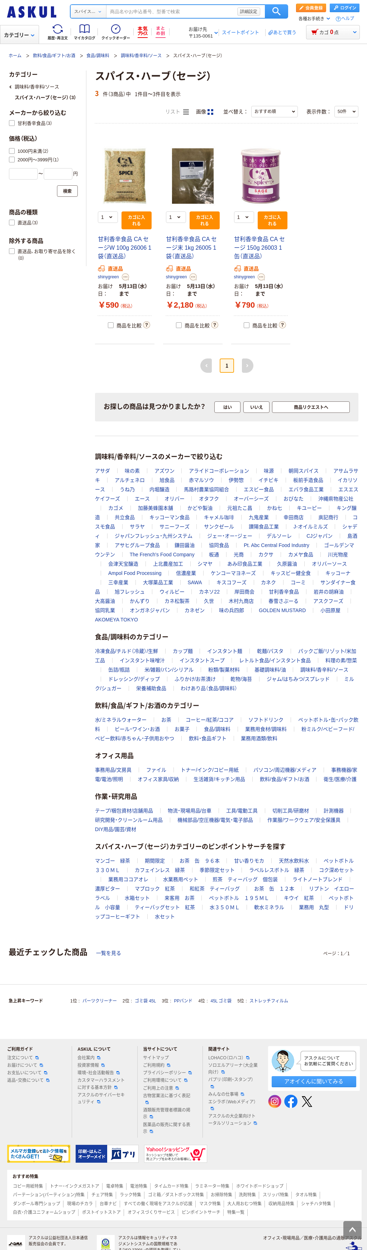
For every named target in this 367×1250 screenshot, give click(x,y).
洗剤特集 (247, 1194)
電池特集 (138, 1186)
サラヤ (137, 526)
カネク (268, 582)
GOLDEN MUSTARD (282, 610)
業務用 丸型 (314, 907)
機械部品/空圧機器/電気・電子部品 (215, 820)
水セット (165, 916)
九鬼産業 (259, 517)
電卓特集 (114, 1186)
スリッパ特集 (276, 1194)
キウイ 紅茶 (299, 898)
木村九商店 (241, 601)
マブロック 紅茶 (155, 889)
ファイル (156, 770)
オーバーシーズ (251, 499)
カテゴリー (19, 35)
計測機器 (334, 811)
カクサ (265, 554)
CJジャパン (319, 536)
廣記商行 (328, 517)
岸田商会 (244, 592)
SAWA (194, 582)
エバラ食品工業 (306, 489)
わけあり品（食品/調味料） (209, 688)
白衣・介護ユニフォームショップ (44, 1212)
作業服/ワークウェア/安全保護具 (303, 820)
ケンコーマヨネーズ (233, 573)
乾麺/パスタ (270, 651)
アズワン (164, 471)
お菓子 (182, 729)
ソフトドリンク (265, 720)
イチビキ (268, 480)
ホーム (15, 55)
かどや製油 (200, 508)
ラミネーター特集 (212, 1186)
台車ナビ (108, 1203)
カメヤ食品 (300, 554)
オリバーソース (329, 564)
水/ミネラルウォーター (121, 720)
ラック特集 (130, 1194)
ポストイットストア (101, 1212)
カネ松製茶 (177, 601)
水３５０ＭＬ (225, 907)
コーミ (298, 582)
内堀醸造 (159, 489)
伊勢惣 (236, 480)
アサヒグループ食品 (137, 545)
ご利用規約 (156, 1065)
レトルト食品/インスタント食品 (275, 660)
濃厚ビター (107, 889)
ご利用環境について (165, 1080)
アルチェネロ (130, 480)
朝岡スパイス (304, 471)
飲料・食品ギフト (208, 738)
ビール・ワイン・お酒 (137, 729)
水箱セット (137, 898)
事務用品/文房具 (113, 770)
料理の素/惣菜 (341, 660)
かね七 (274, 508)
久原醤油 (287, 564)
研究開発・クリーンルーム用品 (129, 820)
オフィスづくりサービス (151, 1212)
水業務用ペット (180, 879)
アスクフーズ (328, 601)
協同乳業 (105, 610)
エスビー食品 (259, 489)
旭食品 (167, 480)
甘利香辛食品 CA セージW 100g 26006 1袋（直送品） (124, 247)
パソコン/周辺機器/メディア (284, 770)
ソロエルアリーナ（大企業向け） (233, 1069)
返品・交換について (28, 1080)
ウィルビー (172, 592)
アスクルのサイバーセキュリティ (101, 1098)
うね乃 (127, 489)
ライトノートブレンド (317, 879)
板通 (214, 554)
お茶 (166, 720)
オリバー (175, 499)
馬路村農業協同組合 (206, 489)
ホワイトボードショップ (259, 1186)
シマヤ (205, 564)
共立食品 (125, 517)
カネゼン (195, 610)
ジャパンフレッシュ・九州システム (153, 536)
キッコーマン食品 (169, 517)
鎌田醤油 (185, 545)
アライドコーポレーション (219, 471)
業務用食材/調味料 (266, 729)
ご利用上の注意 (161, 1088)
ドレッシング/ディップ (134, 679)
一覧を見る (108, 953)
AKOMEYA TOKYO (116, 619)
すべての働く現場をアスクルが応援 (158, 1203)
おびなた (293, 499)
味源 (269, 471)
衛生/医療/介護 (340, 779)
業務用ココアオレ (128, 879)
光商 (239, 554)
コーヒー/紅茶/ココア (210, 720)
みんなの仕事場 (226, 1094)
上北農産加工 (168, 564)
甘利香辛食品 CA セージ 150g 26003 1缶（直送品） (259, 247)
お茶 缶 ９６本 (200, 861)
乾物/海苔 (241, 679)
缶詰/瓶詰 (119, 670)
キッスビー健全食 (291, 573)
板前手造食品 (308, 480)
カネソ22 (209, 592)
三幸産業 (118, 582)
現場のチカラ (80, 1203)
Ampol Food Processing (135, 573)
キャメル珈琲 (219, 517)
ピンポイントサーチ (201, 1212)
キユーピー (309, 508)
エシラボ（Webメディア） (232, 1104)
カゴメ (115, 508)
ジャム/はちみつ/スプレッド (298, 679)
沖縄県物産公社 (335, 499)
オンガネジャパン (150, 610)
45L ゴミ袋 (221, 1001)
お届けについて (25, 1065)
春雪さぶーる (283, 601)
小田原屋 (330, 610)
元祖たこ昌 (239, 508)
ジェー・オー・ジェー (229, 536)
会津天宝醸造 (123, 564)
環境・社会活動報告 (98, 1072)
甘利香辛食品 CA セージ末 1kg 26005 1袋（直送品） (191, 247)
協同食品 (219, 545)
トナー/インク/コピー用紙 (210, 770)
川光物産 (338, 554)
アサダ (102, 471)
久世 (209, 601)
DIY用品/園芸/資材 (115, 829)
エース (142, 499)
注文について (23, 1057)
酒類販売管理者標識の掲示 (166, 1113)
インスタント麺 (224, 651)
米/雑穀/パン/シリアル (169, 670)
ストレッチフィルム (268, 1001)
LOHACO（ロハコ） (228, 1057)
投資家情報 (91, 1065)
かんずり (140, 601)
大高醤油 (105, 601)
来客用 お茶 (180, 898)
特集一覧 (235, 1212)
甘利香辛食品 (284, 592)
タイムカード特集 (171, 1186)
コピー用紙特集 (28, 1186)
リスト (177, 112)
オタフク (209, 499)
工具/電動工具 (242, 811)
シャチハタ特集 (316, 1203)
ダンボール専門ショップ (36, 1203)
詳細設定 (248, 11)
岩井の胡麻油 (329, 592)
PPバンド (183, 1001)
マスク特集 (210, 1203)
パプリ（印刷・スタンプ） (230, 1082)
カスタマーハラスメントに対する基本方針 (101, 1084)
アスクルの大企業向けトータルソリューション (232, 1120)
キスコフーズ (231, 582)
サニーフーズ (174, 526)
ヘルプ (347, 18)
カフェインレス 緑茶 (160, 870)
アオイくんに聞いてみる (313, 1081)
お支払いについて (27, 1072)
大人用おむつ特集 (244, 1203)
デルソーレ (279, 536)
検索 (276, 11)
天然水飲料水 (294, 861)
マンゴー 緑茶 (112, 861)
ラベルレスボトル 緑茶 (276, 870)
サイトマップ (156, 1057)
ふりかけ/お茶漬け (195, 679)
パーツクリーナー (99, 1001)
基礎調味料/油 (270, 670)
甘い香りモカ (249, 861)
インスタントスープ (202, 660)
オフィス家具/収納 (158, 779)
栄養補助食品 (151, 688)
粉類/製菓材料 (224, 670)
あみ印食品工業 (244, 564)
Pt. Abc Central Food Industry (276, 545)
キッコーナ (338, 573)
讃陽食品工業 (264, 526)
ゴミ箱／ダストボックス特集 (176, 1194)
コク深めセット (336, 870)
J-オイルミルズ (311, 526)
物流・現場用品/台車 (190, 811)
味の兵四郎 (231, 610)
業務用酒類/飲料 (259, 738)
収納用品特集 (281, 1203)
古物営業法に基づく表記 (166, 1098)
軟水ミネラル (269, 907)
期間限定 (155, 861)
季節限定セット (217, 870)
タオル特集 (306, 1194)
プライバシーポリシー (167, 1072)
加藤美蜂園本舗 (155, 508)
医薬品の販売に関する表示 (166, 1128)
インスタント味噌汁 (142, 660)
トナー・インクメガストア (74, 1186)
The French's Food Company (162, 554)
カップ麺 (183, 651)
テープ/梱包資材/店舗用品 (124, 811)
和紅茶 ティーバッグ (215, 889)
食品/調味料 (97, 55)
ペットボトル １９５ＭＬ (239, 898)
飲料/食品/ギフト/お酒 (54, 55)
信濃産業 (186, 573)
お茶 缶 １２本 (274, 889)
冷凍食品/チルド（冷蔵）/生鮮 (126, 651)
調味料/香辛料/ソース (141, 55)
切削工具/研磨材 (290, 811)
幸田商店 (293, 517)
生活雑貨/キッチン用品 (219, 779)
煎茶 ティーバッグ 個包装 (245, 879)
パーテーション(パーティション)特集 (49, 1194)
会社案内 (88, 1057)
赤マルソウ (201, 480)
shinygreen (108, 276)
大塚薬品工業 (158, 582)
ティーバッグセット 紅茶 (165, 907)
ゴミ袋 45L (145, 1001)
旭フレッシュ (130, 592)
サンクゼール (219, 526)
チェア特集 (102, 1194)
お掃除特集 (221, 1194)
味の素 (132, 471)
